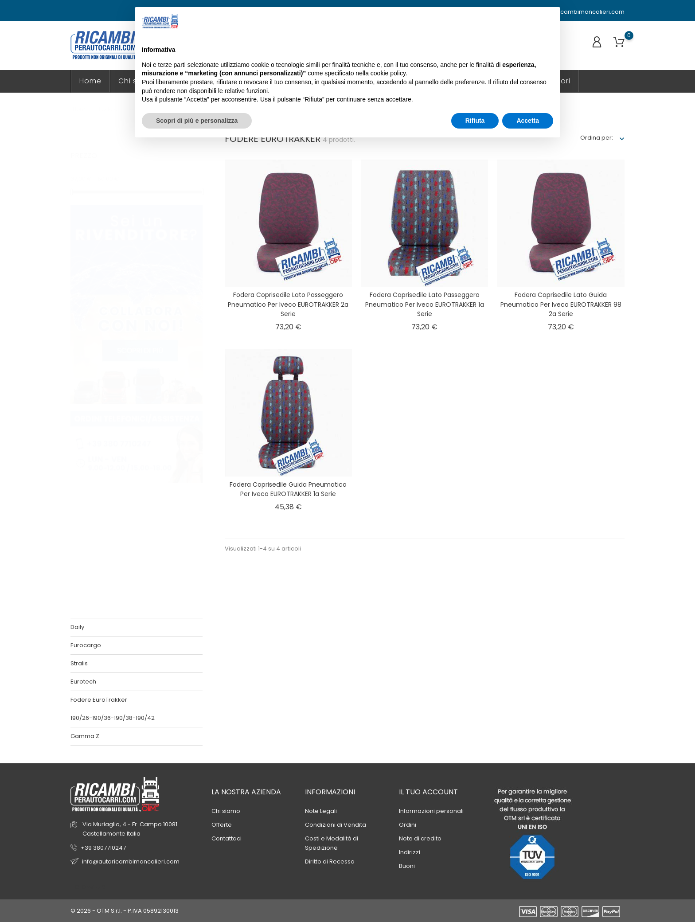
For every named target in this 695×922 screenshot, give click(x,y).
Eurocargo (85, 645)
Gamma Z (84, 736)
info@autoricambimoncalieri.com (572, 12)
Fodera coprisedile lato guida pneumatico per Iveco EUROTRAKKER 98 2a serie (560, 304)
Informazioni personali (431, 811)
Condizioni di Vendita (335, 824)
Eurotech (83, 681)
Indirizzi (409, 852)
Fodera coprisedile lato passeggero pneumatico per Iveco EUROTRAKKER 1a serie (424, 304)
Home (90, 81)
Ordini (407, 824)
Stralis (79, 663)
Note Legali (321, 811)
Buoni (407, 866)
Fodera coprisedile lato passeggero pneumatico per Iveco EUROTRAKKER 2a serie (288, 304)
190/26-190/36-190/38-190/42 (112, 718)
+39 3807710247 (103, 848)
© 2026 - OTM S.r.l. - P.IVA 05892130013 (124, 910)
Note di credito (420, 838)
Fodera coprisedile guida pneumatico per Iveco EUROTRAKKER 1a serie (288, 489)
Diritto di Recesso (330, 861)
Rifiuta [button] (475, 120)
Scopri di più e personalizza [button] (197, 120)
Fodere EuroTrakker (98, 699)
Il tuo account (428, 792)
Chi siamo (225, 811)
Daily (77, 627)
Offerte (221, 824)
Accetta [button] (527, 120)
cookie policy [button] (388, 73)
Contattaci (226, 838)
